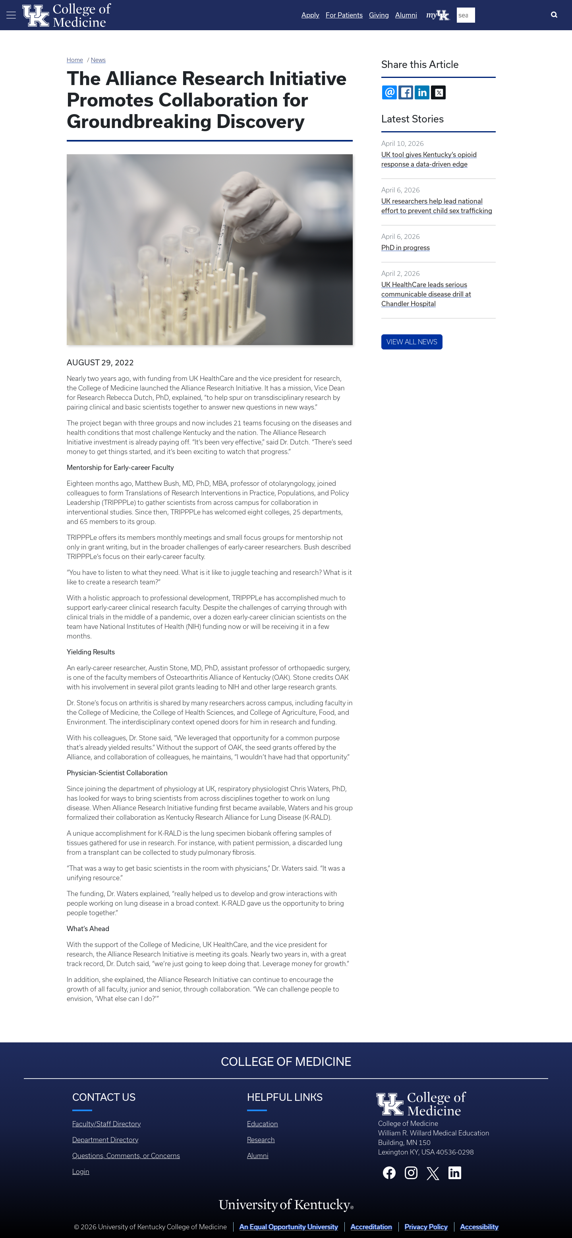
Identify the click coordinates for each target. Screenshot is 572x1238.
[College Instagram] (411, 1175)
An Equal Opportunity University (289, 1226)
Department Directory (105, 1139)
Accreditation (371, 1226)
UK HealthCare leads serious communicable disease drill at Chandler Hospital (426, 294)
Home (75, 60)
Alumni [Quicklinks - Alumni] (489, 15)
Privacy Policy (426, 1226)
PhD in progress (405, 247)
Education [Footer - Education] (262, 1123)
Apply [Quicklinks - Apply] (393, 15)
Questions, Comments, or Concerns (126, 1155)
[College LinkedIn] (454, 1175)
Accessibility (479, 1226)
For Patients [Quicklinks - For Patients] (427, 15)
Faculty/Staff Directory (106, 1123)
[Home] (66, 14)
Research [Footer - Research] (261, 1139)
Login (80, 1171)
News (98, 60)
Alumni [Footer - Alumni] (258, 1155)
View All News (411, 341)
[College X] (433, 1172)
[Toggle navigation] (11, 15)
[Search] (556, 15)
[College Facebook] (389, 1175)
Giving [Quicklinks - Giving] (462, 15)
